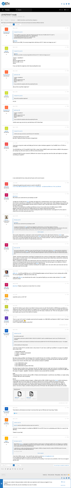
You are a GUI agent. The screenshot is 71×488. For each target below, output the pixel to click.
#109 (68, 193)
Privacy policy (57, 474)
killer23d (7, 147)
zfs (23, 16)
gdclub (15, 41)
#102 (68, 47)
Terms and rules (51, 474)
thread (56, 380)
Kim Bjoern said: (17, 441)
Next (19, 24)
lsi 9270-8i (20, 16)
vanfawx (7, 274)
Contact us (45, 474)
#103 (68, 70)
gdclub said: (16, 74)
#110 (68, 215)
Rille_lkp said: (16, 219)
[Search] (21, 10)
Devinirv (7, 309)
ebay (62, 277)
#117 (68, 329)
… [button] (8, 24)
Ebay (28, 201)
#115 (68, 305)
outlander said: (17, 333)
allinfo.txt (17, 397)
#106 (68, 127)
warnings (6, 320)
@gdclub (16, 425)
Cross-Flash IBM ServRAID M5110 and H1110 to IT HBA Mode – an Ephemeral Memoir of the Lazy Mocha (37, 186)
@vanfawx (15, 196)
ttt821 (6, 441)
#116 (68, 316)
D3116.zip (29, 397)
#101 (68, 28)
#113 (68, 283)
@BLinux (21, 277)
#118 (68, 407)
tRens (6, 298)
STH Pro (3, 474)
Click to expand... (41, 231)
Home (65, 474)
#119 (68, 418)
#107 (68, 142)
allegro (6, 422)
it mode (15, 16)
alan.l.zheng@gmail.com (48, 456)
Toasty (3, 16)
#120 (68, 437)
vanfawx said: (17, 422)
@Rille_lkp (15, 273)
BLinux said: (16, 247)
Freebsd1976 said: (17, 32)
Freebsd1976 (6, 32)
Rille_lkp (7, 197)
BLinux (6, 220)
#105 (68, 106)
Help (62, 474)
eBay (60, 235)
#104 (68, 91)
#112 (68, 270)
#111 (68, 243)
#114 (68, 294)
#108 (68, 182)
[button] (2, 10)
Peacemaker (7, 333)
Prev (4, 24)
